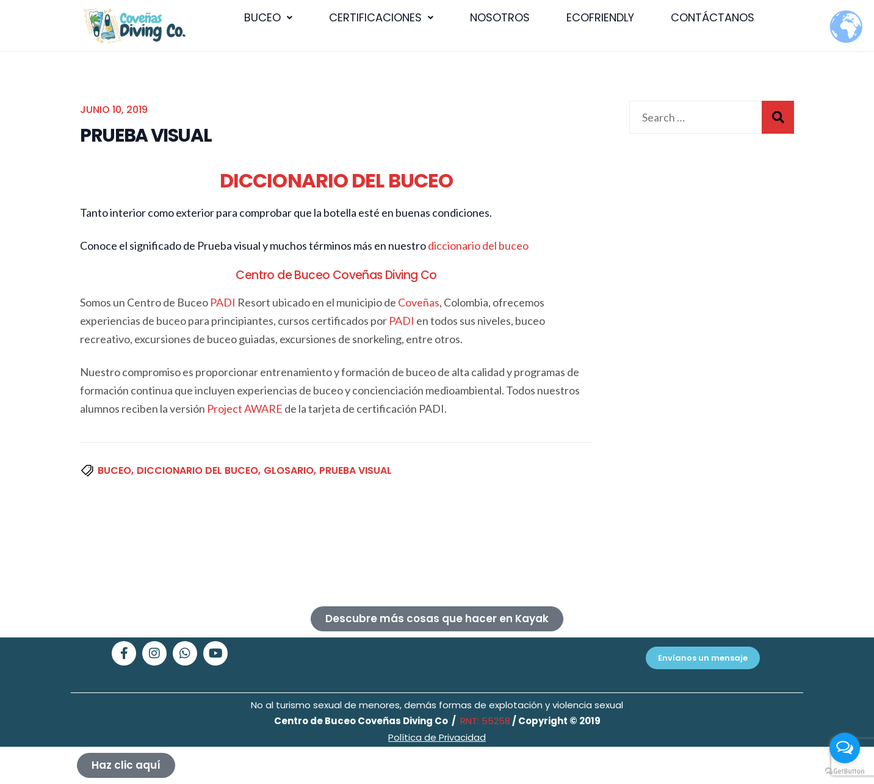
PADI (223, 302)
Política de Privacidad (437, 737)
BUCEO (268, 17)
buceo (114, 470)
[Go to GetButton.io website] (844, 771)
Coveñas (418, 302)
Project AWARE (245, 408)
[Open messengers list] (844, 748)
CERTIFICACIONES (381, 17)
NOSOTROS (500, 17)
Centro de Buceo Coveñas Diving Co (336, 275)
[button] (268, 17)
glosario (289, 470)
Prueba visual (355, 470)
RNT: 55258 (484, 720)
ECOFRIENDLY (600, 17)
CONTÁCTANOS (712, 17)
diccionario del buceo (478, 245)
